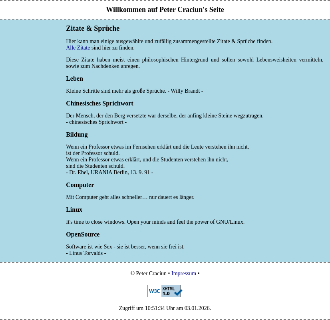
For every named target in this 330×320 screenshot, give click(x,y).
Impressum (183, 273)
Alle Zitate (78, 48)
